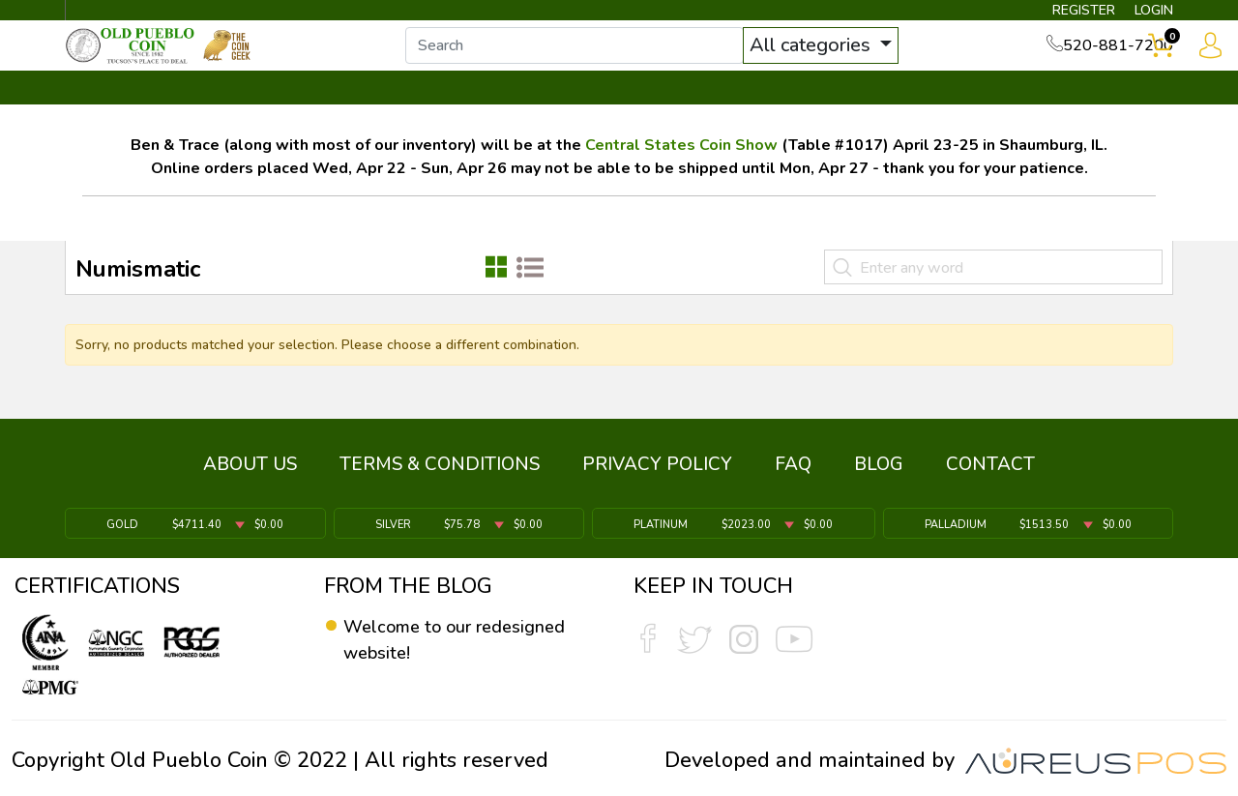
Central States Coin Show (681, 179)
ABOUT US (250, 478)
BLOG (878, 478)
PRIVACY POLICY (657, 478)
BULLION (126, 122)
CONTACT (1107, 122)
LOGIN (1136, 15)
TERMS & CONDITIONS (439, 478)
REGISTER (1049, 15)
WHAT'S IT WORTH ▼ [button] (478, 122)
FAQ (793, 478)
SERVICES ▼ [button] (858, 122)
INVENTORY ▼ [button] (274, 122)
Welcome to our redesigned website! (439, 641)
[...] (618, 65)
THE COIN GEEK (689, 122)
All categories (856, 65)
